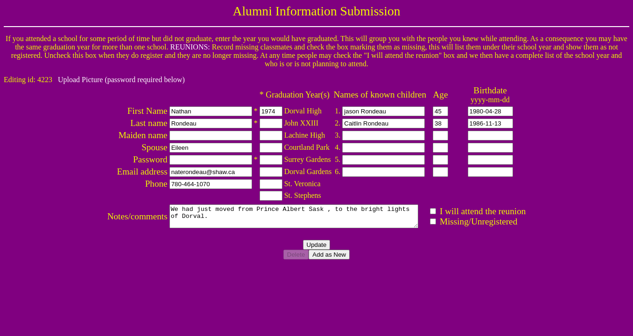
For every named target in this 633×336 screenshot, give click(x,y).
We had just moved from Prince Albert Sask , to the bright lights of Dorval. (297, 218)
